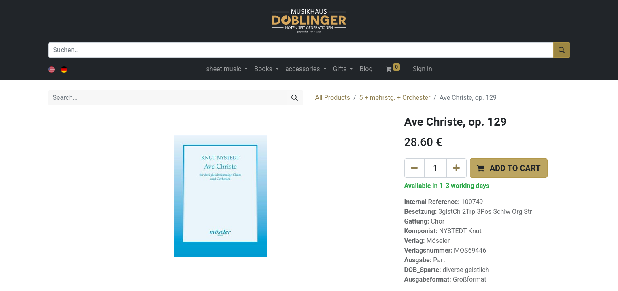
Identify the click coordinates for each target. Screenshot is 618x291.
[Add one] (456, 168)
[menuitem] (366, 69)
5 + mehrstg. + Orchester (395, 97)
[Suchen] (561, 50)
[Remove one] (414, 168)
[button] (509, 168)
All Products (332, 97)
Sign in (422, 69)
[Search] (294, 97)
